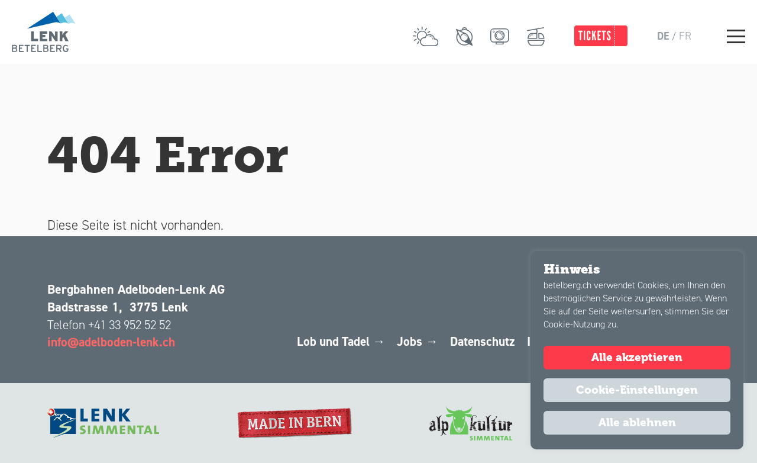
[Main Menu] (736, 36)
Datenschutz (476, 341)
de (663, 36)
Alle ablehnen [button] (637, 422)
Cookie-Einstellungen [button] (637, 390)
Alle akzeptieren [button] (636, 357)
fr (685, 36)
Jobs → (409, 341)
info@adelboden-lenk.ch (114, 341)
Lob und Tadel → (329, 341)
